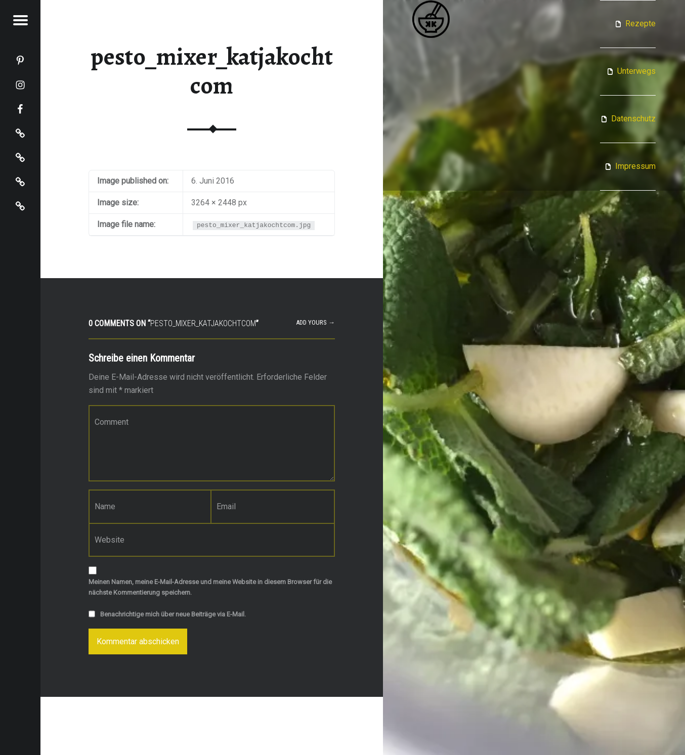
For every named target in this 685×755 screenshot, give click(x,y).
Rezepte (640, 23)
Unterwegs (636, 71)
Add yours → (315, 322)
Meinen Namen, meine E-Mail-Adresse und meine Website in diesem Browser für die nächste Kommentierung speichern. (210, 587)
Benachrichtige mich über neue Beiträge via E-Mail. (173, 614)
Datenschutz (633, 118)
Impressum (635, 166)
